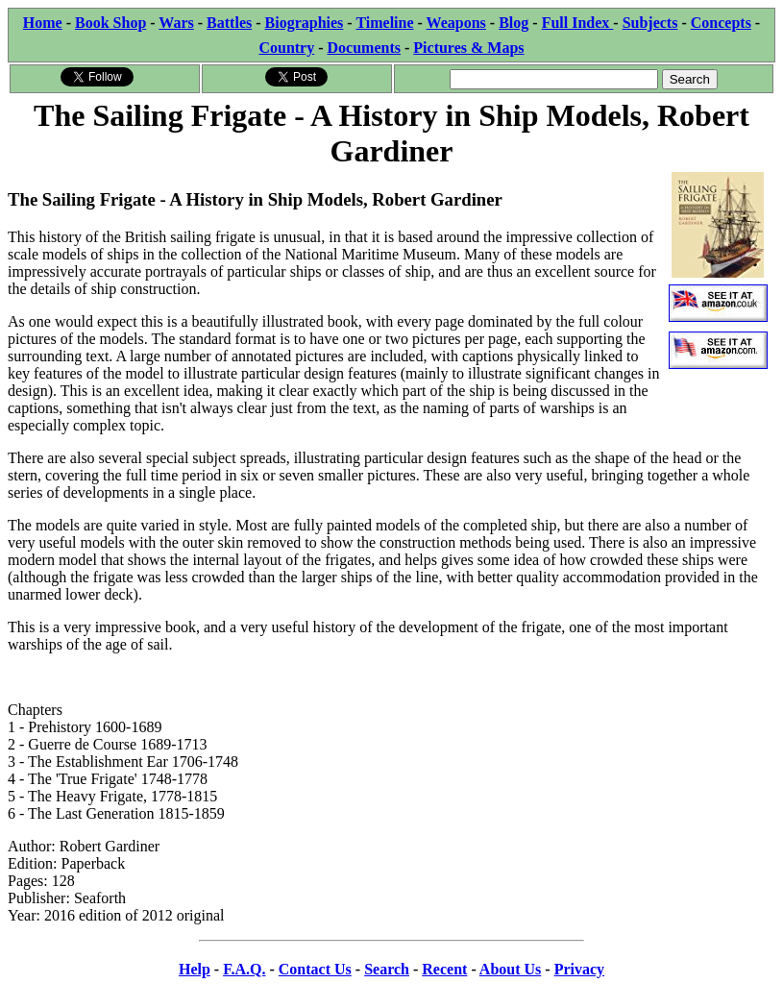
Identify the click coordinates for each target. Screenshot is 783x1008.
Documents (364, 47)
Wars (176, 22)
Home (42, 22)
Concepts (721, 22)
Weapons (456, 22)
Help (194, 969)
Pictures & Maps (468, 47)
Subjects (650, 22)
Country (286, 47)
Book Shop (110, 22)
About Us (510, 969)
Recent (444, 969)
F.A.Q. (244, 969)
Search (386, 969)
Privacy (579, 969)
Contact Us (315, 969)
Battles (229, 22)
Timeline (384, 22)
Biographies (304, 22)
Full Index (578, 22)
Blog (513, 22)
